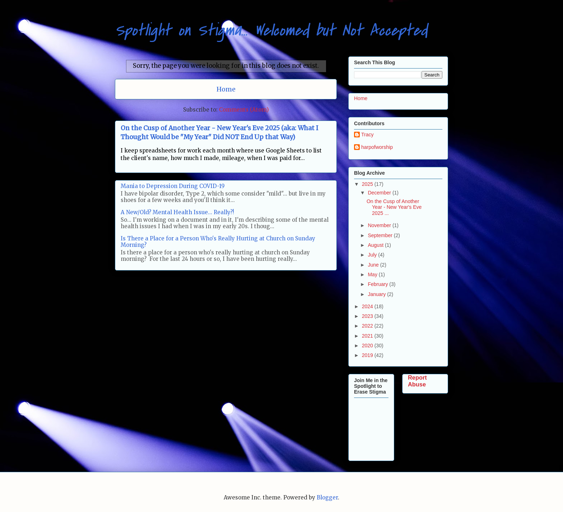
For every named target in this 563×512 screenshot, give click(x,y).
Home (226, 89)
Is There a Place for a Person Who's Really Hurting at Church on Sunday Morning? (218, 241)
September (381, 235)
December (380, 193)
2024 (368, 306)
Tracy (367, 134)
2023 (368, 316)
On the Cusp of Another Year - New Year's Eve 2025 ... (394, 207)
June (374, 265)
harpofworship (377, 147)
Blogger (327, 497)
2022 (368, 326)
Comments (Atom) (244, 109)
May (373, 274)
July (373, 255)
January (377, 294)
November (380, 225)
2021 (368, 336)
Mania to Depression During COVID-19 (173, 186)
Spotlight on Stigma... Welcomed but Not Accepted (271, 30)
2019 (368, 355)
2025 (368, 184)
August (376, 245)
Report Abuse (417, 380)
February (378, 284)
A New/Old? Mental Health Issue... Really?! (177, 212)
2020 (368, 345)
